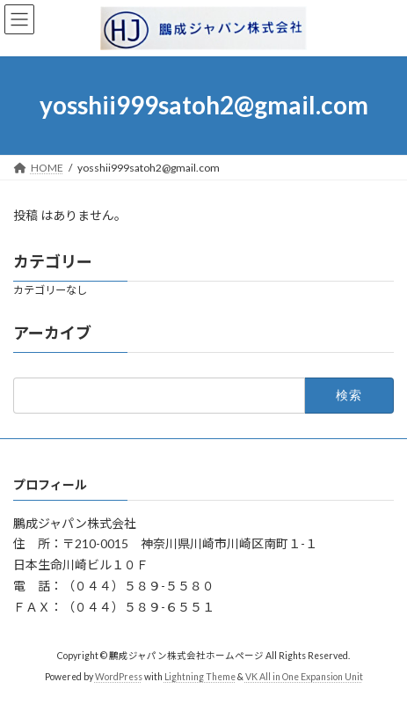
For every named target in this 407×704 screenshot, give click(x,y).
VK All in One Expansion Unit (304, 676)
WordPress (118, 676)
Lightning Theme (200, 676)
